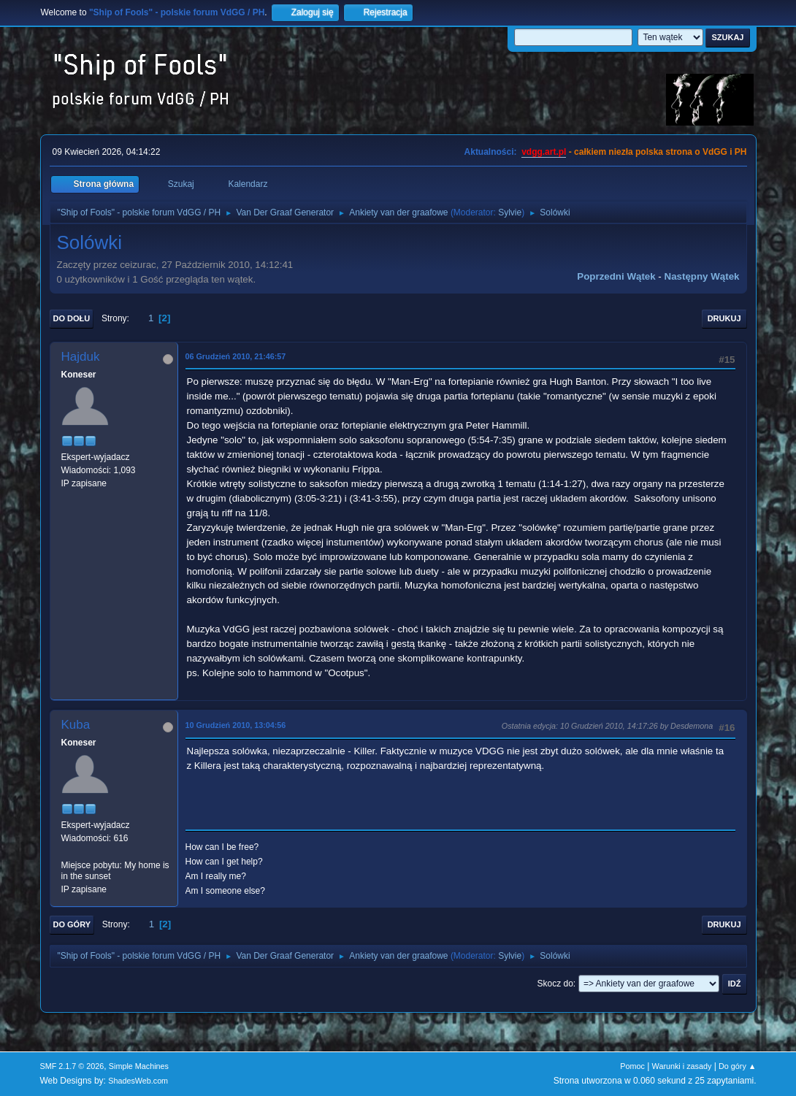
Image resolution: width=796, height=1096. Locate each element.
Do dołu (72, 318)
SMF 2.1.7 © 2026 (72, 1066)
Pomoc (632, 1066)
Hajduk (80, 357)
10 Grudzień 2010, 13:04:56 (235, 725)
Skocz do (555, 983)
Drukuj (724, 318)
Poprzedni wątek (616, 276)
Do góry (72, 924)
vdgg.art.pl (543, 152)
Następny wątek (702, 276)
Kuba (76, 725)
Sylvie (509, 212)
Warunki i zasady (682, 1066)
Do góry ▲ (737, 1066)
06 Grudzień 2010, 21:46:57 (235, 356)
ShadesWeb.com (138, 1080)
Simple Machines (139, 1066)
